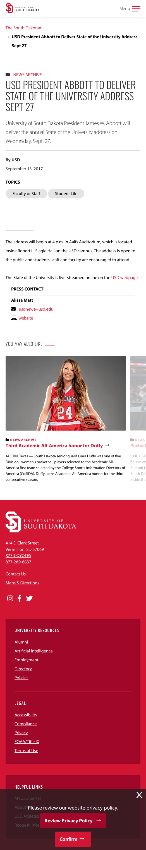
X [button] (139, 795)
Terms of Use (26, 750)
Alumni (21, 642)
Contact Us (16, 574)
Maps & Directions (22, 583)
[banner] (66, 419)
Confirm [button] (68, 839)
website (25, 318)
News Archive (27, 75)
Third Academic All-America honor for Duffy (54, 446)
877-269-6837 (18, 562)
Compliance (26, 724)
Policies (21, 678)
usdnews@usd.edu (36, 309)
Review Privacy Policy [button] (69, 820)
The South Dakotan (23, 28)
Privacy (21, 733)
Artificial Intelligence (34, 651)
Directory (23, 669)
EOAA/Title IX (27, 742)
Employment (27, 660)
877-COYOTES (18, 555)
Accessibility (26, 715)
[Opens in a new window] (10, 598)
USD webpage (124, 277)
